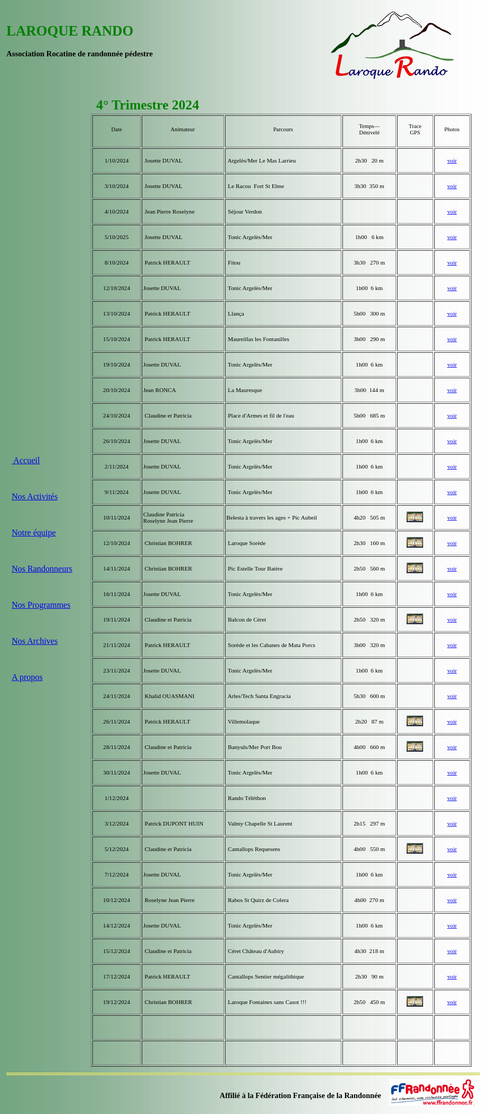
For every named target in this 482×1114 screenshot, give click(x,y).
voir (452, 160)
